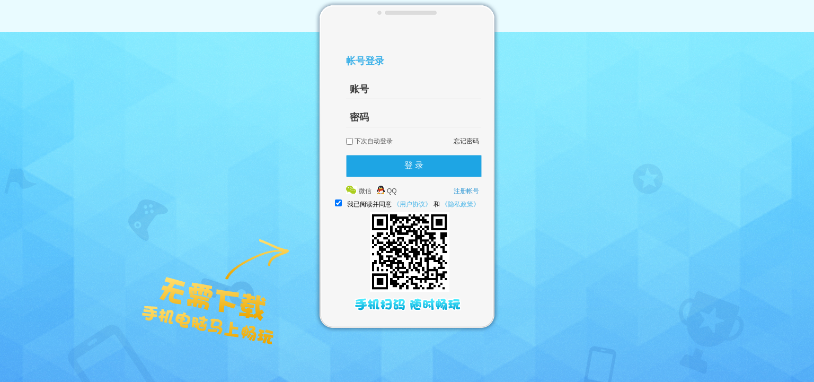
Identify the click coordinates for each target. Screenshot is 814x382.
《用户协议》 (412, 204)
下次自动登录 (374, 141)
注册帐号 (466, 191)
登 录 (413, 165)
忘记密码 (466, 141)
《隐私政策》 (460, 204)
